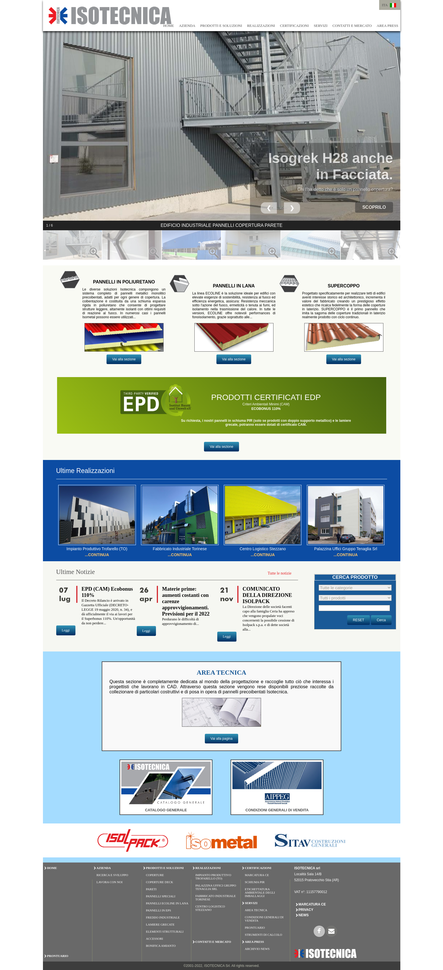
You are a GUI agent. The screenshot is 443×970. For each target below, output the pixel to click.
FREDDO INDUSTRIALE (163, 917)
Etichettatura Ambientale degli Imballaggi (260, 892)
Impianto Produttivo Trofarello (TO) (213, 876)
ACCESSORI (154, 938)
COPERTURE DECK (159, 882)
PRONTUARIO (57, 956)
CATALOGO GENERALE (166, 810)
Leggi (66, 630)
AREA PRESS (387, 25)
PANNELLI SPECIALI (160, 896)
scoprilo (374, 207)
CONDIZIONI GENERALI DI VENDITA (277, 810)
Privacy (306, 910)
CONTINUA (98, 554)
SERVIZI (320, 25)
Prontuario (255, 927)
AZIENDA (187, 25)
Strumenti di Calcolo (263, 934)
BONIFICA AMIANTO (161, 945)
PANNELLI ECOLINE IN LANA (167, 903)
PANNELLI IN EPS (158, 910)
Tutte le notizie (279, 573)
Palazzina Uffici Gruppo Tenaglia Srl (216, 887)
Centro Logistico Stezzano (210, 908)
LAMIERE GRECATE (160, 924)
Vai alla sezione (124, 359)
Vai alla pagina (221, 739)
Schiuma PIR (255, 882)
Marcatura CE (257, 875)
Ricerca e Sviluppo (112, 875)
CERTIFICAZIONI (294, 25)
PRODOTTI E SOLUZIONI (221, 25)
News (304, 915)
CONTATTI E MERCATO (352, 25)
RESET (358, 620)
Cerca (381, 620)
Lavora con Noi (110, 882)
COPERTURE (155, 875)
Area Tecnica (256, 910)
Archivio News (257, 948)
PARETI (151, 889)
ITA (385, 5)
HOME (168, 25)
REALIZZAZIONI (261, 25)
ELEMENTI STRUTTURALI (165, 931)
